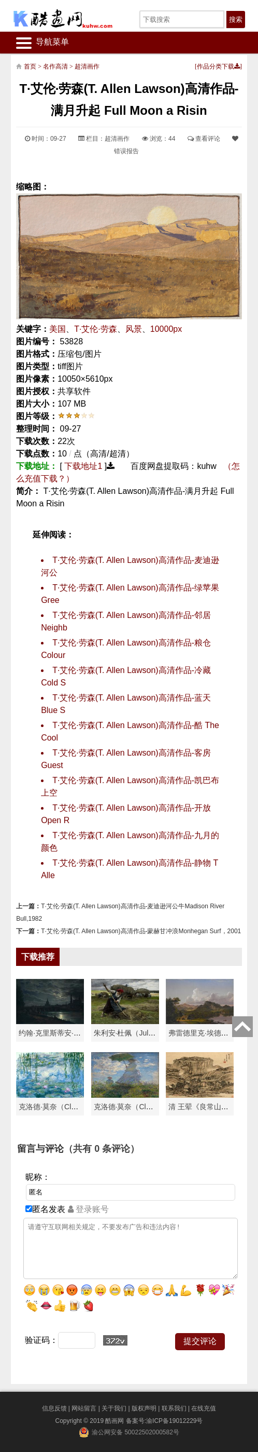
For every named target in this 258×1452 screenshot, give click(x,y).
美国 (57, 329)
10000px (166, 329)
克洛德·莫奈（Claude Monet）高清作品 (82, 1107)
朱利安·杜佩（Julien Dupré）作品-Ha (153, 1033)
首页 (30, 66)
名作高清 (55, 66)
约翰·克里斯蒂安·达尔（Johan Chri (74, 1033)
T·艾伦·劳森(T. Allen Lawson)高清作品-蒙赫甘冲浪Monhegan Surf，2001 (141, 931)
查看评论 (204, 138)
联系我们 (174, 1408)
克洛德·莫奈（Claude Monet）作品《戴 (157, 1107)
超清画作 (87, 66)
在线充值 (203, 1408)
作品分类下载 (218, 66)
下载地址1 (83, 466)
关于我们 (114, 1408)
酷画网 (115, 1420)
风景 (133, 329)
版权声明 (144, 1408)
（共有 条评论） (101, 1149)
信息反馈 (54, 1408)
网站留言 (83, 1408)
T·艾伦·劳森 (95, 329)
